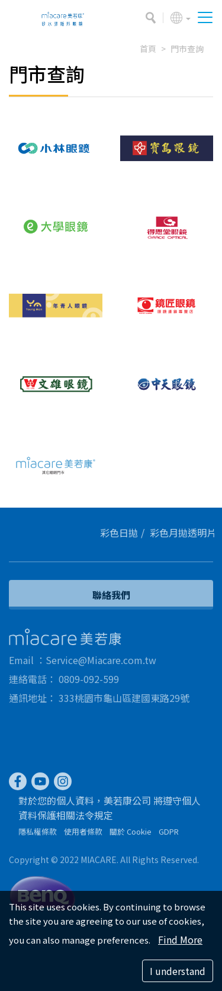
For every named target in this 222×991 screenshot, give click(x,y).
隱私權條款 (37, 834)
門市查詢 (187, 48)
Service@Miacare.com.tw (101, 663)
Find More (180, 939)
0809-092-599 (89, 682)
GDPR (169, 834)
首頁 (148, 48)
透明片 (205, 532)
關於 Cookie (131, 834)
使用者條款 (83, 834)
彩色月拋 (172, 532)
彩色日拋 (122, 532)
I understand (177, 971)
